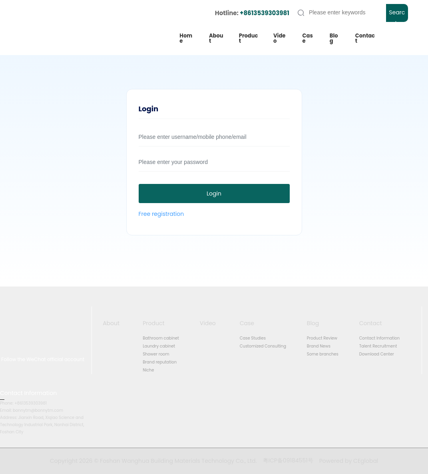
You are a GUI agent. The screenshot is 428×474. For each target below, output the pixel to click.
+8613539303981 (264, 13)
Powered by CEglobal (348, 461)
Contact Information (28, 393)
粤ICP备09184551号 (288, 460)
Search (397, 15)
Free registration (161, 214)
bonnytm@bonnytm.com (38, 410)
